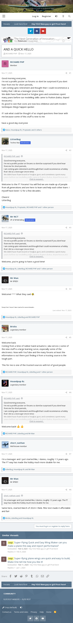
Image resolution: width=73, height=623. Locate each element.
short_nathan (17, 442)
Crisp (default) (9, 607)
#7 (70, 454)
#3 (70, 227)
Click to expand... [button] (36, 179)
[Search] (69, 16)
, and (23, 317)
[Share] (66, 73)
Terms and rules (21, 612)
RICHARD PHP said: (12, 156)
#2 (70, 150)
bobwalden (12, 549)
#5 (70, 337)
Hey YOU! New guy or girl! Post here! (43, 549)
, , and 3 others (24, 130)
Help (42, 612)
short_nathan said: (12, 495)
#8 (70, 489)
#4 (70, 289)
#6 (70, 392)
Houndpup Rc (17, 381)
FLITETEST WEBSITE (12, 599)
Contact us (6, 612)
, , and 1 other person (30, 207)
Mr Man (14, 278)
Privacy (34, 612)
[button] (4, 16)
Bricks (13, 326)
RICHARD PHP (11, 53)
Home (48, 612)
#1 (70, 73)
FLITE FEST (26, 599)
